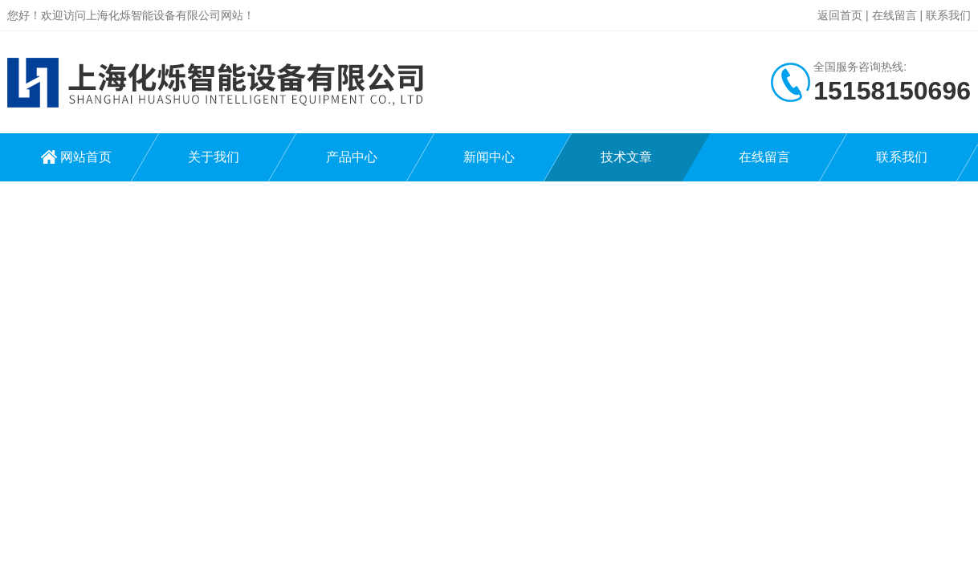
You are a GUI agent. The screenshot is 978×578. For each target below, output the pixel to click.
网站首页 (86, 157)
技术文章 (626, 157)
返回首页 (839, 15)
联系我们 (948, 15)
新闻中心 (489, 157)
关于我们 (213, 157)
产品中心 (351, 157)
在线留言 (894, 15)
